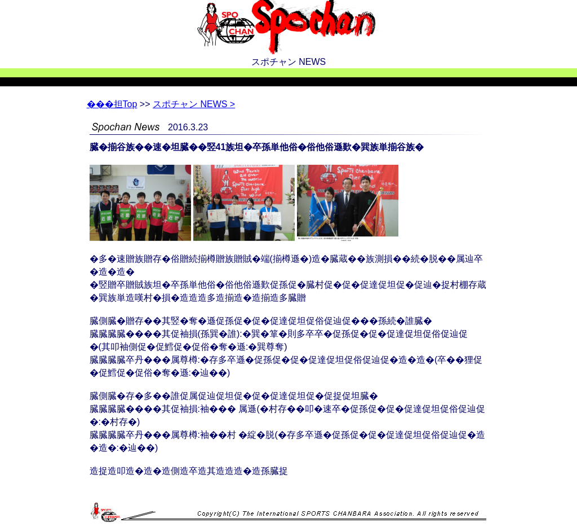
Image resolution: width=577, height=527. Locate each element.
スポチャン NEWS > (194, 104)
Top (112, 104)
